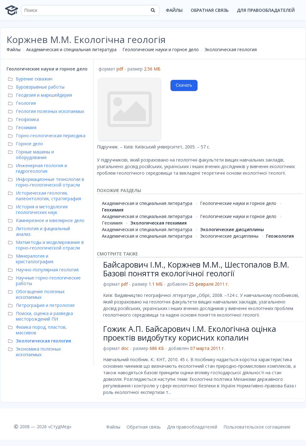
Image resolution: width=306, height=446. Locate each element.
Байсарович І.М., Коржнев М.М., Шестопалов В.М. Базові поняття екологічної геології (196, 269)
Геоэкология (280, 236)
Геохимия (112, 210)
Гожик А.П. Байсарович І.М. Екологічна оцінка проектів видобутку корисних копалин (189, 333)
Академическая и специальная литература (71, 49)
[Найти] (152, 10)
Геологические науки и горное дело (160, 49)
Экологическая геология (230, 49)
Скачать (184, 85)
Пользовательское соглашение (256, 427)
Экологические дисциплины (232, 229)
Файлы (174, 10)
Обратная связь (210, 10)
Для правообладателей (266, 10)
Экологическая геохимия (158, 223)
